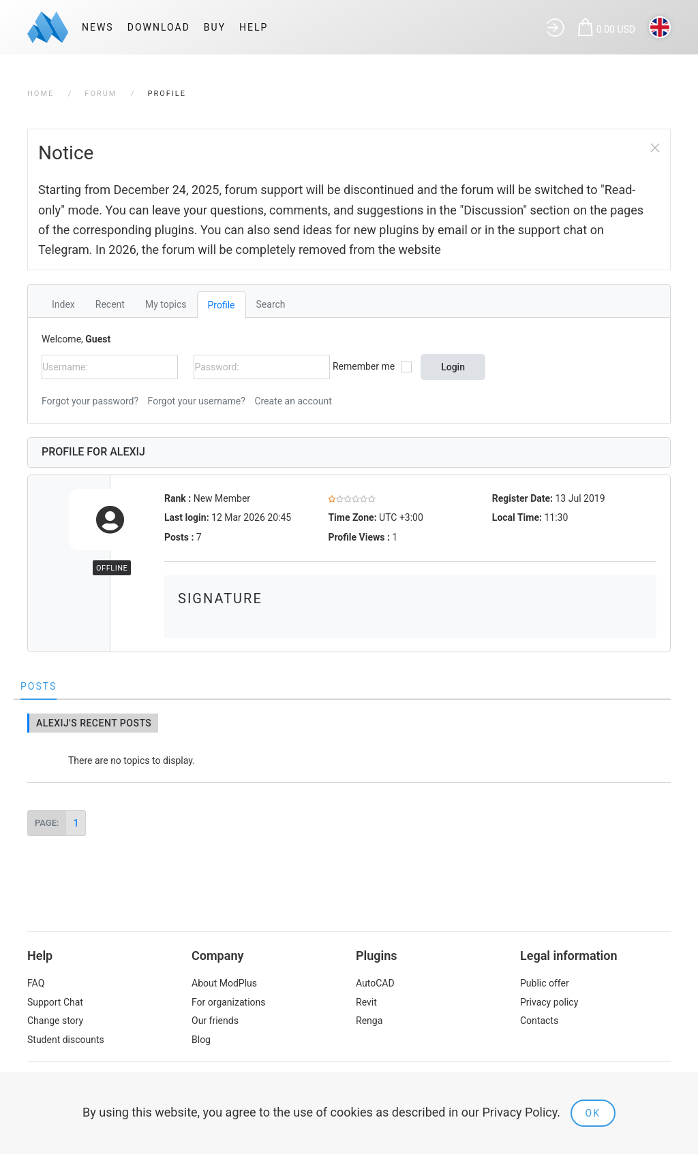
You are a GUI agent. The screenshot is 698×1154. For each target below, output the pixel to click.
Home (40, 93)
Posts (38, 686)
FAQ (35, 983)
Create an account (292, 401)
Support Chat (55, 1002)
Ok (593, 1113)
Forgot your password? (90, 401)
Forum (101, 93)
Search (271, 304)
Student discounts (65, 1039)
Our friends (215, 1020)
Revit (366, 1002)
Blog (201, 1039)
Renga (369, 1020)
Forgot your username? (196, 401)
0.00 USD (615, 29)
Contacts (539, 1020)
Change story (55, 1020)
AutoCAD (375, 983)
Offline (111, 568)
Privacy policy (549, 1002)
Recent (110, 304)
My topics (166, 304)
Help (253, 27)
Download (158, 27)
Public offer (544, 983)
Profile (221, 305)
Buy (215, 27)
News (98, 27)
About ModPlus (224, 983)
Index (63, 304)
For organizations (229, 1002)
